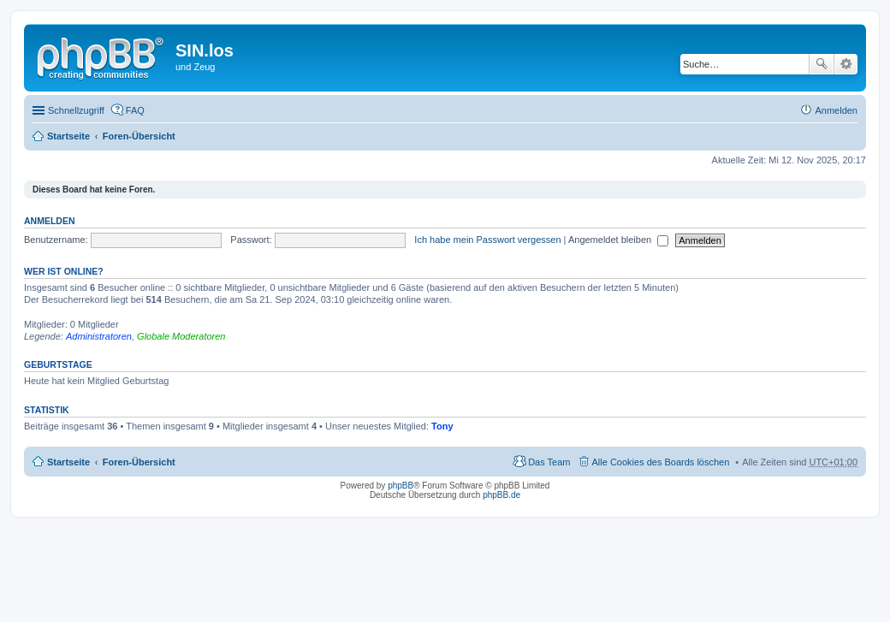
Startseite (68, 136)
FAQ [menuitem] (135, 110)
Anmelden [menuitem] (836, 110)
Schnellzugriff (76, 110)
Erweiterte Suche (845, 64)
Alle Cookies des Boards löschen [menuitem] (661, 462)
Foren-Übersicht (139, 136)
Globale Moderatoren (181, 336)
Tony (442, 426)
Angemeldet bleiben (618, 239)
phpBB (400, 485)
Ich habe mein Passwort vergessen (487, 239)
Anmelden (49, 221)
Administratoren (99, 336)
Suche (821, 64)
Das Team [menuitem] (549, 462)
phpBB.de (501, 495)
